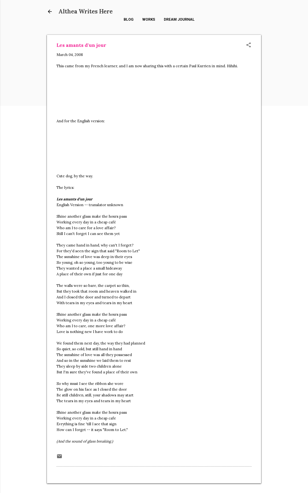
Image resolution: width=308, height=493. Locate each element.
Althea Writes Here (85, 11)
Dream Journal (179, 19)
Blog (129, 19)
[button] (248, 45)
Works (148, 19)
